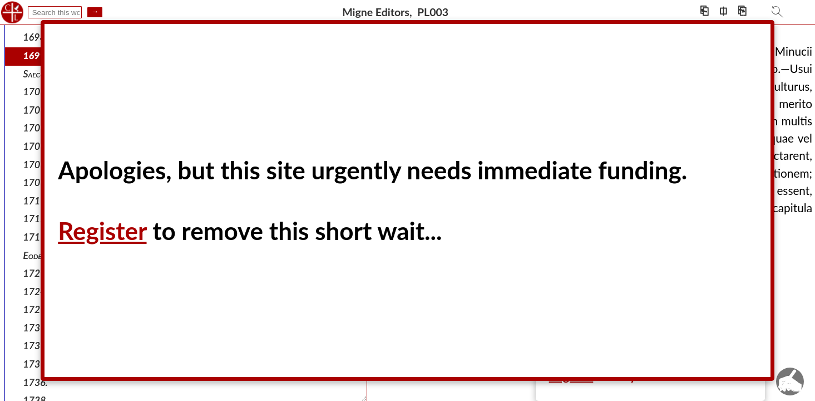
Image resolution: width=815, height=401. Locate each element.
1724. (35, 291)
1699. (35, 55)
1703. (35, 91)
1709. (35, 146)
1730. (35, 345)
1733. (35, 364)
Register (102, 230)
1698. (35, 37)
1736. (35, 382)
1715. (35, 237)
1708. (35, 128)
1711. (35, 201)
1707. (35, 110)
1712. (35, 218)
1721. (35, 273)
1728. (35, 309)
